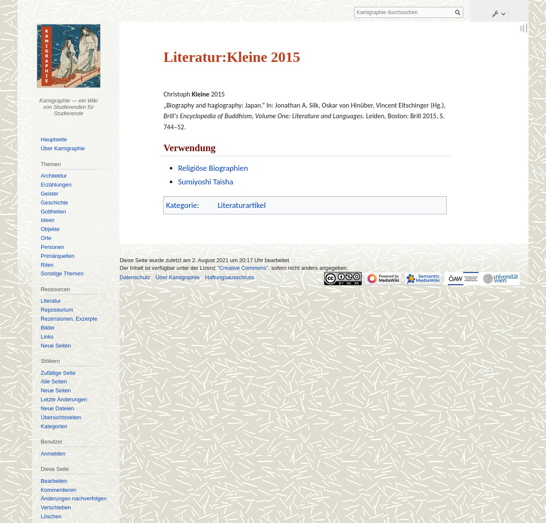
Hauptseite (54, 139)
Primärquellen (58, 256)
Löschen (51, 516)
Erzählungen (56, 184)
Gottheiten (53, 211)
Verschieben (56, 507)
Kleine (200, 94)
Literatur (51, 301)
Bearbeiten (54, 481)
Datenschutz (134, 277)
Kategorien (54, 426)
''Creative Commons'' (242, 268)
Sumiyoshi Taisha (205, 182)
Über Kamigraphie (63, 148)
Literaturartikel (242, 205)
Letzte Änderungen (64, 399)
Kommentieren (58, 490)
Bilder (48, 327)
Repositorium (57, 310)
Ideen (48, 220)
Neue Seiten (56, 345)
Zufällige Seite (58, 373)
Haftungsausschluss (229, 277)
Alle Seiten (54, 381)
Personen (52, 247)
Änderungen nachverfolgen (74, 498)
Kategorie (181, 205)
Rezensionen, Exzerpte (69, 319)
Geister (49, 193)
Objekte (50, 229)
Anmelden (53, 453)
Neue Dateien (57, 408)
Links (47, 336)
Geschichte (54, 202)
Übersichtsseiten (61, 417)
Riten (47, 265)
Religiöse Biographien (213, 168)
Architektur (54, 175)
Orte (46, 238)
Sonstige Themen (62, 273)
